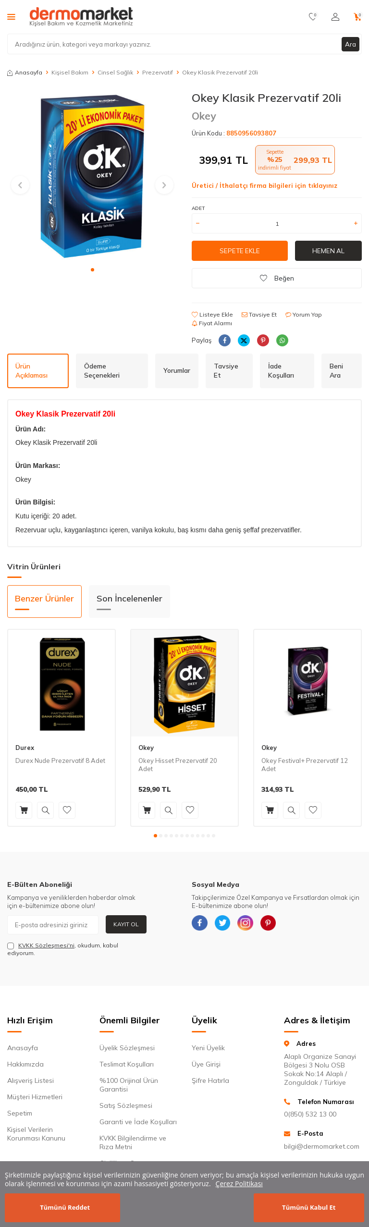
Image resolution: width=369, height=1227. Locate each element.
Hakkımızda (25, 1064)
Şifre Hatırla (210, 1080)
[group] (92, 176)
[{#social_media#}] (201, 924)
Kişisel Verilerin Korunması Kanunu (36, 1133)
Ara (350, 43)
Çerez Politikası (239, 1183)
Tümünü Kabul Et (308, 1207)
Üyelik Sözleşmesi (127, 1047)
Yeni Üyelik (208, 1047)
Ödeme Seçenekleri (102, 371)
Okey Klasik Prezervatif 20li (220, 72)
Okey (204, 116)
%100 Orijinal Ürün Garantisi (128, 1084)
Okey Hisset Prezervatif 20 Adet (177, 765)
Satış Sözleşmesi (125, 1105)
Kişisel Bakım (69, 72)
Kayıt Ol (126, 924)
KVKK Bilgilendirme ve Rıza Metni (132, 1142)
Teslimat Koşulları (126, 1064)
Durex (24, 747)
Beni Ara (336, 371)
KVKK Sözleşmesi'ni (46, 945)
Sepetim (19, 1113)
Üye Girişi (206, 1064)
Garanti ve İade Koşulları (138, 1121)
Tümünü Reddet (65, 1207)
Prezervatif (157, 72)
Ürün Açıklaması (31, 371)
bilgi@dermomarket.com (321, 1146)
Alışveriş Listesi (30, 1080)
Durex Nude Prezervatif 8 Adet (60, 760)
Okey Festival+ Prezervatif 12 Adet (304, 765)
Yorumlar (176, 370)
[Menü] (11, 16)
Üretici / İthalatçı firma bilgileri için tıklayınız (264, 185)
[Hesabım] (335, 17)
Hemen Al (328, 250)
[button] (92, 269)
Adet (198, 208)
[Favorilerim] (313, 17)
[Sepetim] (358, 17)
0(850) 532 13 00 (310, 1114)
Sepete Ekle (239, 250)
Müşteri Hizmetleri (34, 1096)
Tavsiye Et (259, 314)
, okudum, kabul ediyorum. (62, 949)
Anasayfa (24, 72)
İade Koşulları (281, 371)
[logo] (81, 16)
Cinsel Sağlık (115, 72)
